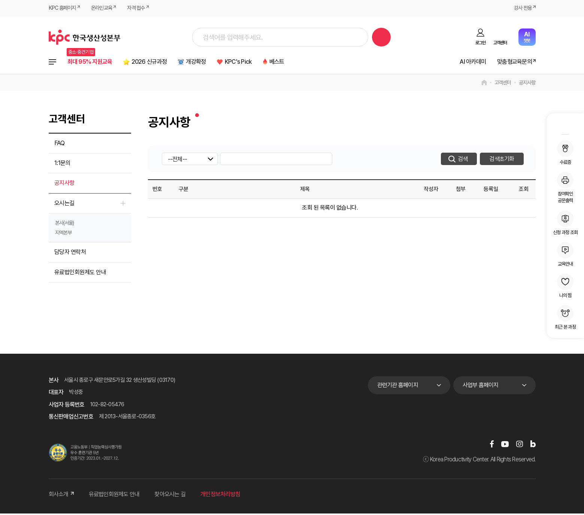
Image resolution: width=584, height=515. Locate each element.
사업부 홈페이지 (481, 386)
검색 (381, 37)
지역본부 (63, 234)
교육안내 (565, 254)
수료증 (565, 152)
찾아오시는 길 (169, 495)
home (484, 84)
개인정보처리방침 (220, 495)
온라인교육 (105, 8)
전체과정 (52, 63)
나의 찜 (565, 285)
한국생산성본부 (84, 37)
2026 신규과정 (160, 62)
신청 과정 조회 (565, 222)
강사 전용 (521, 8)
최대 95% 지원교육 (93, 62)
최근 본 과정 (565, 317)
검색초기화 (501, 160)
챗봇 (526, 37)
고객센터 (500, 42)
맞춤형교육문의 (511, 62)
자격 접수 (141, 8)
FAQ (59, 144)
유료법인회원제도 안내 (80, 273)
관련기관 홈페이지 (397, 386)
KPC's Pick (260, 62)
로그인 (480, 42)
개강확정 (212, 62)
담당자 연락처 (70, 253)
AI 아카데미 (465, 62)
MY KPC (565, 125)
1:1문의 (62, 164)
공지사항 (527, 84)
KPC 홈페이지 (63, 8)
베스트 (302, 62)
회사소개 (61, 495)
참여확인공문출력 (565, 187)
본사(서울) (64, 224)
